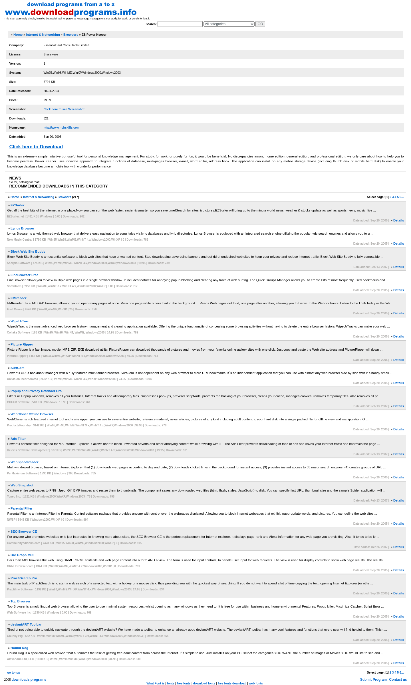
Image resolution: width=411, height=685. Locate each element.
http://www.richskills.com (61, 127)
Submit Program (373, 680)
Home (18, 34)
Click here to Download (36, 146)
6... (402, 197)
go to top (13, 672)
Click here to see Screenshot (63, 109)
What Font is (155, 683)
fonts (170, 683)
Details (398, 220)
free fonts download (232, 683)
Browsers (70, 34)
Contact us (398, 680)
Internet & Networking (43, 34)
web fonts (256, 683)
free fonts (184, 683)
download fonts (204, 683)
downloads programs (29, 680)
